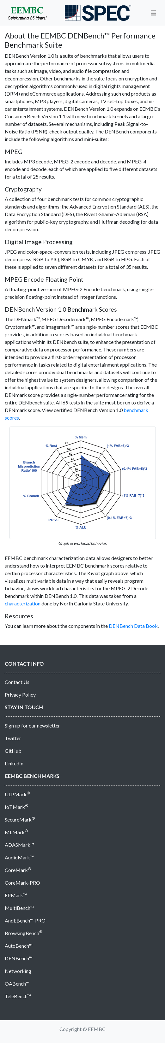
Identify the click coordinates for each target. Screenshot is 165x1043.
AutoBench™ (19, 946)
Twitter (13, 738)
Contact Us (17, 682)
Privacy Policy (20, 695)
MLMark (16, 832)
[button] (153, 13)
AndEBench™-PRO (25, 920)
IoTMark (16, 807)
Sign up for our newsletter (32, 725)
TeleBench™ (18, 996)
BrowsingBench (23, 933)
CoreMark (18, 870)
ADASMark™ (19, 845)
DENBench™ (19, 958)
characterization (22, 603)
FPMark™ (16, 895)
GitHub (13, 751)
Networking (18, 971)
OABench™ (17, 984)
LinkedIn (14, 763)
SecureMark (20, 819)
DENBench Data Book (133, 626)
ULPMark (17, 794)
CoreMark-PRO (22, 883)
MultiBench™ (19, 908)
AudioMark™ (19, 857)
